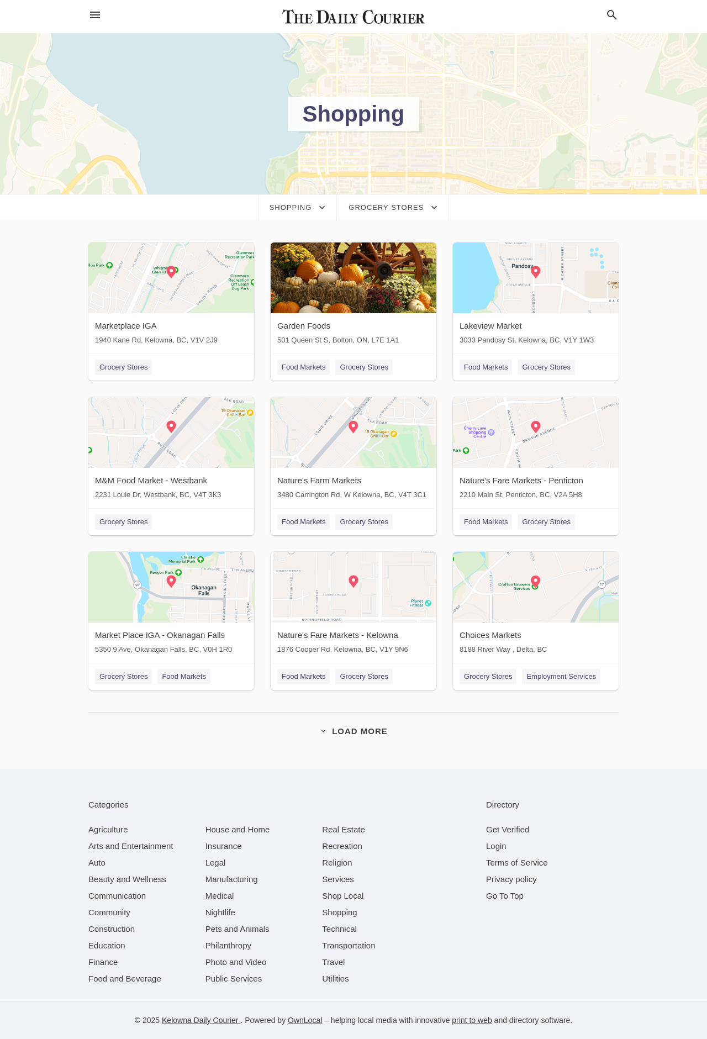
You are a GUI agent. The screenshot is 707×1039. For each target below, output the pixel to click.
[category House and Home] (237, 829)
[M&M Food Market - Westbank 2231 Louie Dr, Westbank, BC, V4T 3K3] (171, 450)
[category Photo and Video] (236, 962)
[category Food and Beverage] (124, 978)
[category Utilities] (335, 978)
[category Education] (106, 945)
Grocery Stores (123, 367)
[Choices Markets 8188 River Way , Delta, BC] (536, 605)
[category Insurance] (223, 846)
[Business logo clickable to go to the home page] (353, 16)
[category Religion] (337, 862)
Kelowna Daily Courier (201, 1020)
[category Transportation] (348, 945)
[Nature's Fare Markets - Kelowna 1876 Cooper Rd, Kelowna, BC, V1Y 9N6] (353, 605)
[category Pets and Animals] (237, 928)
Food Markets (303, 367)
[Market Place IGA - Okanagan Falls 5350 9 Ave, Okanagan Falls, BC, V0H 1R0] (171, 605)
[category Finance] (103, 962)
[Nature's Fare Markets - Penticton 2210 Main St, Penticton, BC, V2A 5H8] (536, 450)
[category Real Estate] (343, 829)
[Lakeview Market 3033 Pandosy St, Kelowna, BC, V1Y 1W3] (536, 295)
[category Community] (109, 912)
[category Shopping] (339, 912)
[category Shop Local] (342, 895)
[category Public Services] (233, 978)
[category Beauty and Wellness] (127, 879)
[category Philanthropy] (228, 945)
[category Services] (338, 879)
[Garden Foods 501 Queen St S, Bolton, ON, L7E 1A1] (353, 295)
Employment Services (561, 676)
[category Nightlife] (220, 912)
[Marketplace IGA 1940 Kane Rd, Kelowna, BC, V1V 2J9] (171, 295)
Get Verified (507, 829)
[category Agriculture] (108, 829)
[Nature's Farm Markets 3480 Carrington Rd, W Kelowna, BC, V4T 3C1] (353, 450)
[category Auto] (96, 862)
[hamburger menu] (95, 15)
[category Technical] (339, 928)
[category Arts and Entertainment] (130, 846)
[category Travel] (333, 962)
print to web (472, 1020)
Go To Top (505, 895)
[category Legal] (215, 862)
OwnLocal (305, 1020)
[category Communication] (117, 895)
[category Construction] (111, 928)
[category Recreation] (342, 846)
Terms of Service (517, 862)
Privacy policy (511, 879)
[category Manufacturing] (231, 879)
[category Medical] (219, 895)
